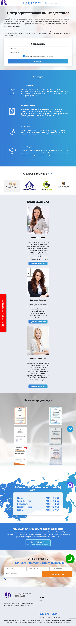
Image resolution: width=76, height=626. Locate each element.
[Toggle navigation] (71, 3)
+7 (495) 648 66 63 (52, 498)
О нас (41, 600)
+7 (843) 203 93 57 (52, 509)
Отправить (38, 61)
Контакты (42, 597)
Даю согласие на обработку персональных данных (39, 56)
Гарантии (42, 594)
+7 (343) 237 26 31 (52, 504)
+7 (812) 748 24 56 (52, 501)
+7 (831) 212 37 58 (52, 506)
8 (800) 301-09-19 (48, 614)
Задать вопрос (57, 574)
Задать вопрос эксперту (38, 263)
